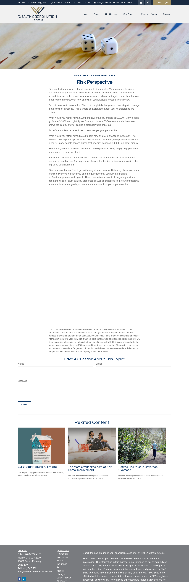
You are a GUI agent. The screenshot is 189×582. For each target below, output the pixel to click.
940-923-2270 (33, 557)
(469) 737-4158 (33, 554)
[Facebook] (148, 2)
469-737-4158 (81, 2)
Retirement (62, 553)
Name (21, 363)
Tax (59, 567)
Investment (62, 557)
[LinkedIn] (141, 2)
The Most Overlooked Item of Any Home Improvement (90, 468)
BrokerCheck (157, 553)
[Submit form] (24, 404)
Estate (60, 560)
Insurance (62, 564)
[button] (85, 14)
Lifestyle (61, 574)
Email (99, 363)
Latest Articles (64, 577)
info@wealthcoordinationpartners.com (112, 2)
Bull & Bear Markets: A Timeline (37, 466)
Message (22, 381)
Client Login (162, 2)
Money (60, 571)
